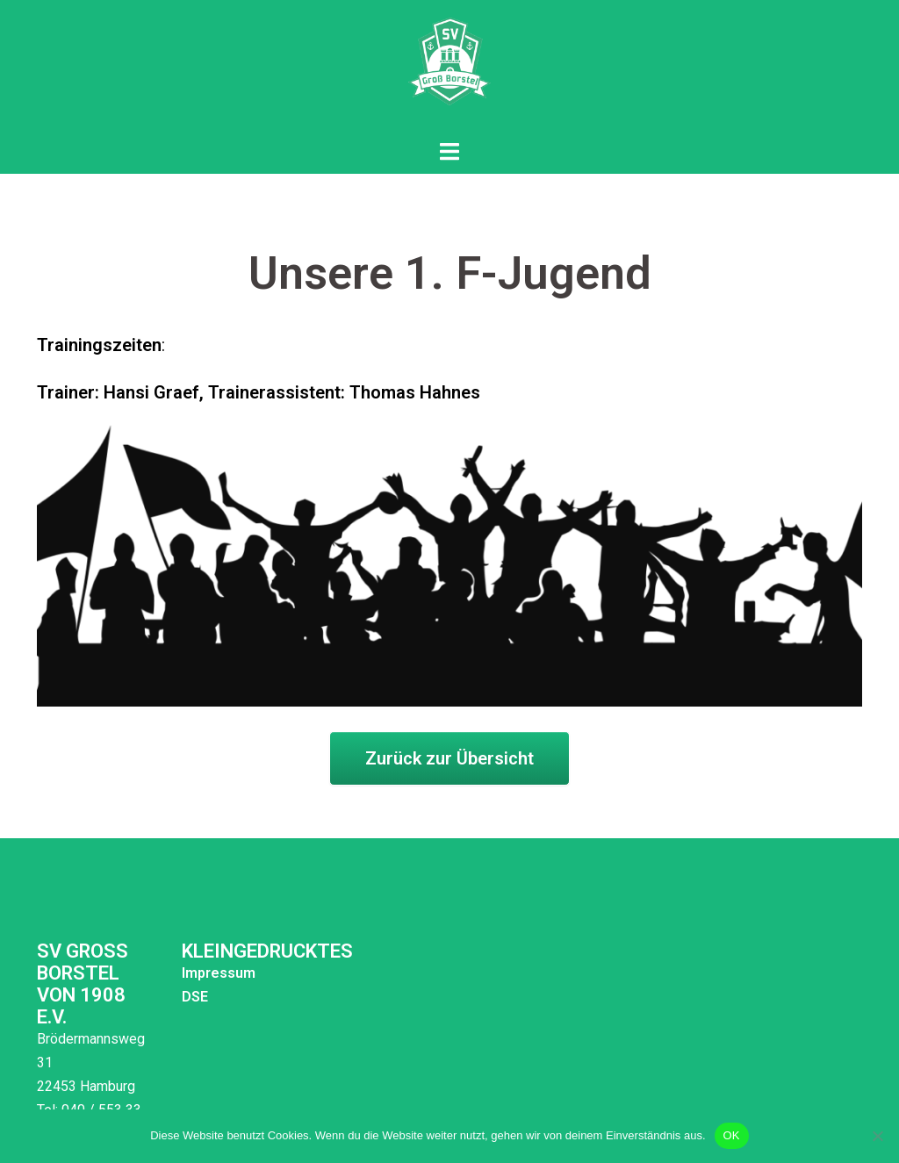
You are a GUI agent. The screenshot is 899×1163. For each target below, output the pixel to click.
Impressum (208, 973)
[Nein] (877, 1136)
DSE (184, 996)
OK (731, 1135)
